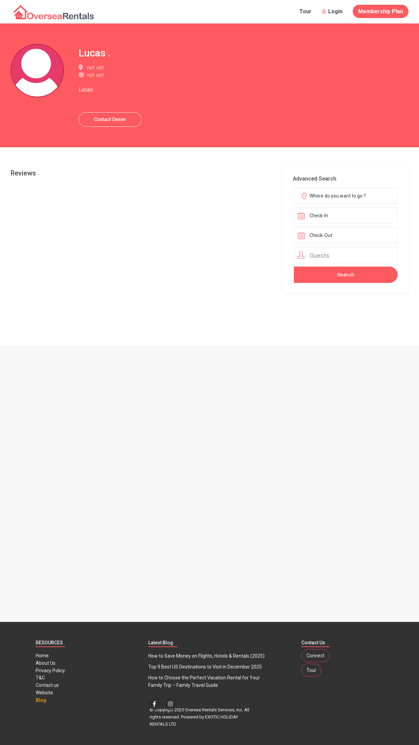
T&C (40, 677)
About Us (45, 663)
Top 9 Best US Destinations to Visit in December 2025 (205, 667)
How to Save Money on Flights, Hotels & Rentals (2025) (206, 656)
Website (44, 692)
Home (42, 655)
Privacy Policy (50, 670)
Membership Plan (380, 11)
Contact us (47, 685)
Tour (305, 11)
